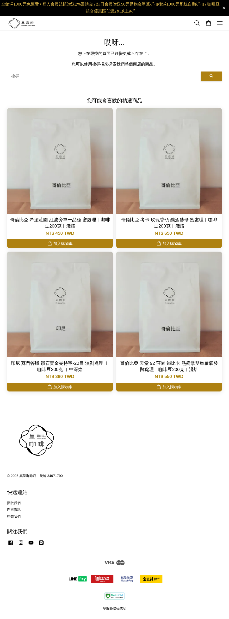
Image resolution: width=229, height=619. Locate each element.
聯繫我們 (14, 516)
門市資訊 (14, 510)
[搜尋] (104, 76)
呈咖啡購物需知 (114, 609)
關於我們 (14, 503)
